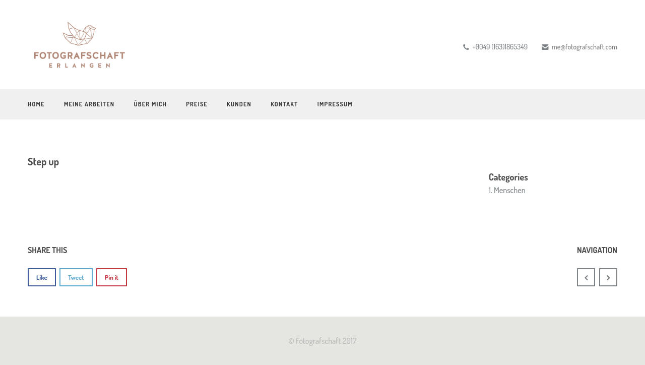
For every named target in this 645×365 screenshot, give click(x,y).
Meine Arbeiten (89, 104)
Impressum (335, 104)
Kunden (239, 104)
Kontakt (284, 104)
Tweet (76, 277)
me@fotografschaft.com (584, 46)
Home (36, 104)
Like (41, 277)
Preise (197, 104)
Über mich (150, 104)
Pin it (111, 277)
